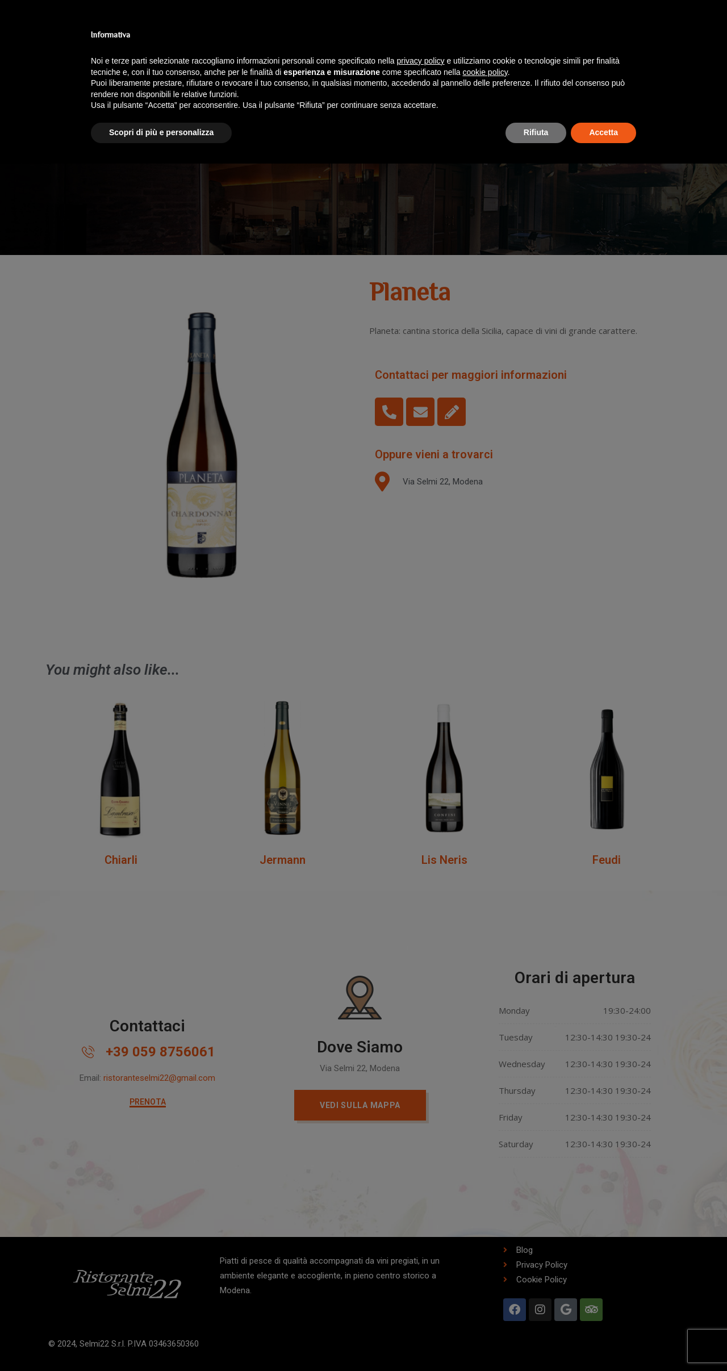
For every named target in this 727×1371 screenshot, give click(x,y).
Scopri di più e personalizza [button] (161, 132)
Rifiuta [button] (536, 132)
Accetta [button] (603, 132)
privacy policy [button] (421, 60)
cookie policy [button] (485, 72)
